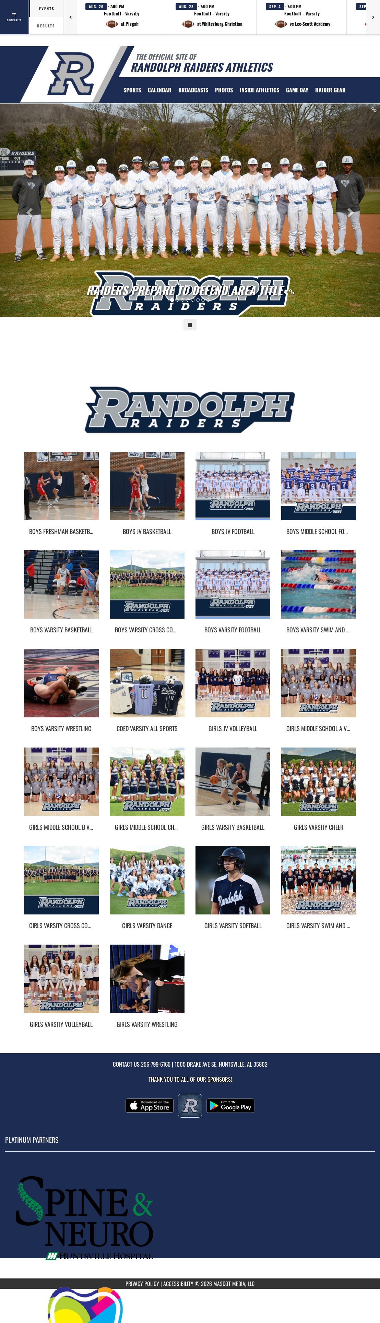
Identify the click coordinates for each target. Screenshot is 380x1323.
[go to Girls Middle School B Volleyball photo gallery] (61, 787)
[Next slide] (351, 210)
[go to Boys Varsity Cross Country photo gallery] (147, 589)
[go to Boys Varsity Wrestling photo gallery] (61, 688)
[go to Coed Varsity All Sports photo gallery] (147, 688)
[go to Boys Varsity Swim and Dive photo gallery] (318, 589)
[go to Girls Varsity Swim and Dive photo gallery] (318, 885)
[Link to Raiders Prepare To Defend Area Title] (190, 290)
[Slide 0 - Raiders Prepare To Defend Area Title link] (190, 210)
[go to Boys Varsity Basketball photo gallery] (61, 589)
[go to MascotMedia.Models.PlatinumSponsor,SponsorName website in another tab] (190, 1220)
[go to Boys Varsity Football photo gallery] (233, 589)
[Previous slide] (28, 210)
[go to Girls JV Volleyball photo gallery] (233, 688)
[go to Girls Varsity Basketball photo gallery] (233, 787)
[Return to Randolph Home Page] (70, 73)
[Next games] (373, 17)
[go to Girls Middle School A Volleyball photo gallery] (318, 688)
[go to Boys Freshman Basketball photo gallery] (61, 491)
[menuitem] (159, 89)
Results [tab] (46, 25)
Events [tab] (47, 8)
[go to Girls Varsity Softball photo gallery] (233, 885)
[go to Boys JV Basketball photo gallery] (147, 491)
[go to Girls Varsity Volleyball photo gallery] (61, 984)
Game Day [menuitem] (297, 90)
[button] (121, 17)
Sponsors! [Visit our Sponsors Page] (219, 1079)
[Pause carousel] (190, 324)
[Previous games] (70, 17)
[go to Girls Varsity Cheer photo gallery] (318, 787)
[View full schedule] (14, 17)
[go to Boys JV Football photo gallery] (233, 491)
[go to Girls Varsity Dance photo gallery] (147, 885)
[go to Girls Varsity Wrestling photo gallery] (147, 984)
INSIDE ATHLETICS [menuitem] (259, 90)
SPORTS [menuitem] (132, 90)
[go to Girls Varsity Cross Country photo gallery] (61, 885)
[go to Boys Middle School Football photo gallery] (318, 491)
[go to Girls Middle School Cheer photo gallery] (147, 787)
